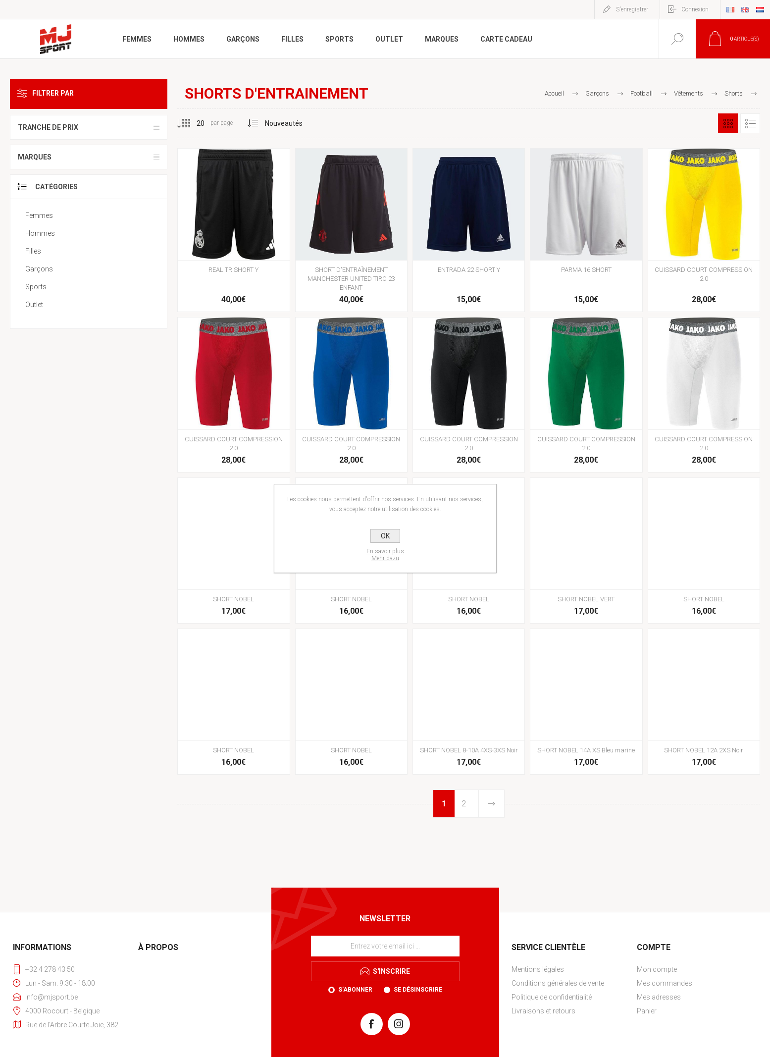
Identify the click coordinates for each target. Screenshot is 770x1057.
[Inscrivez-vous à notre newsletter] (385, 946)
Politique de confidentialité (552, 997)
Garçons (39, 269)
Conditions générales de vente (558, 983)
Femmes (39, 215)
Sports (36, 287)
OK (385, 536)
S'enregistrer (632, 9)
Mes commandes (664, 983)
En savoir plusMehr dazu (385, 555)
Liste (750, 123)
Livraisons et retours (543, 1011)
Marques (34, 157)
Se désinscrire (418, 989)
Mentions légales (538, 969)
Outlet (34, 305)
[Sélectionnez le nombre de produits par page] (193, 123)
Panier (647, 1011)
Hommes (40, 233)
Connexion (695, 9)
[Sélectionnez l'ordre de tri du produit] (284, 123)
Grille (728, 123)
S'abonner (355, 989)
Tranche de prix (48, 127)
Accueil (554, 93)
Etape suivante (491, 803)
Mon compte (657, 969)
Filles (33, 251)
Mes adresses (659, 997)
